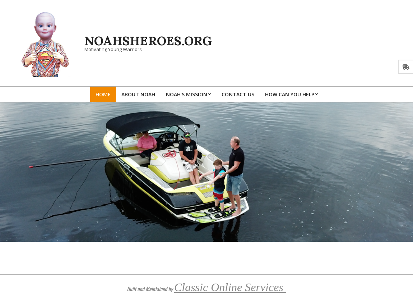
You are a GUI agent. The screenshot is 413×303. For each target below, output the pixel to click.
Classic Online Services (230, 287)
